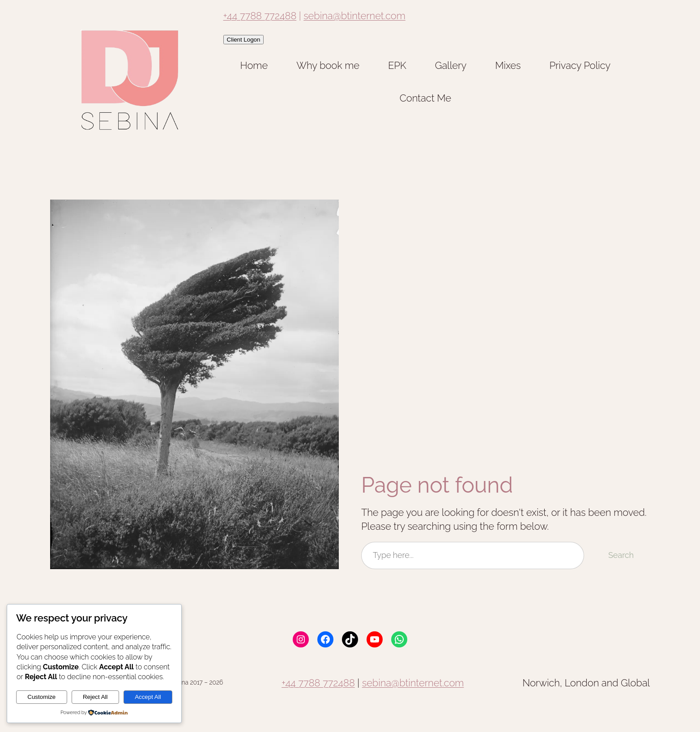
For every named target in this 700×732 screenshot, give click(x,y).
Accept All (148, 697)
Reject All (95, 697)
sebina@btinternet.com (354, 15)
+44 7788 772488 (260, 15)
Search (621, 555)
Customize (41, 697)
